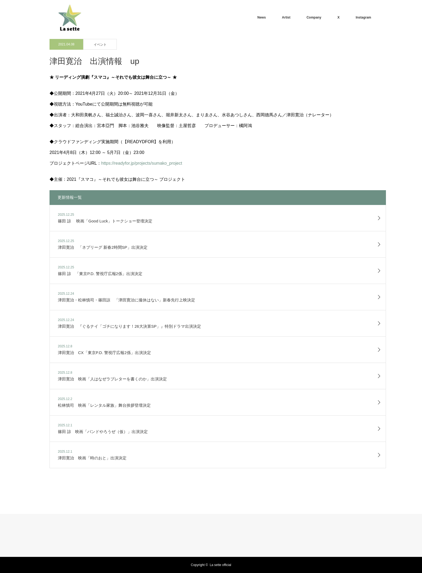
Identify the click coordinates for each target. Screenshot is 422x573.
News (261, 17)
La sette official (220, 565)
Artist (286, 17)
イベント (100, 44)
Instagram (363, 17)
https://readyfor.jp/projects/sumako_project (141, 163)
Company (314, 17)
